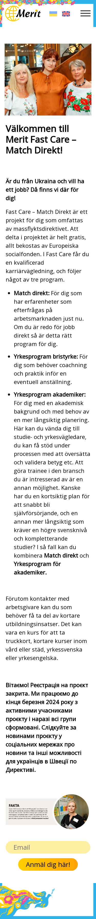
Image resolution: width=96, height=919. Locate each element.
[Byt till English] (66, 13)
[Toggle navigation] (85, 16)
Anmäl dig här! (48, 864)
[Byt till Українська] (53, 13)
